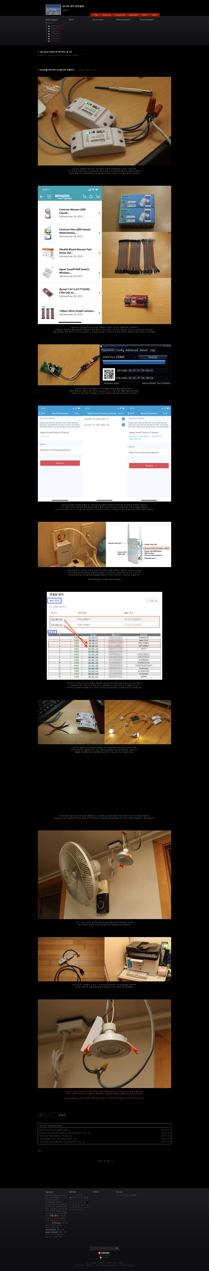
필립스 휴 (55, 1227)
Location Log (120, 15)
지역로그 (102, 1263)
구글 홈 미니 (55, 1220)
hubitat (59, 1211)
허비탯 (52, 1211)
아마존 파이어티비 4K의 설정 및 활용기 (53, 1130)
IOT (63, 1223)
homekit (48, 1236)
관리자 (115, 1263)
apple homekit (51, 1232)
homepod (54, 1208)
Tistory (132, 1265)
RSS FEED (105, 1257)
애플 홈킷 (54, 1215)
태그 (87, 1263)
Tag (96, 15)
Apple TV (62, 1195)
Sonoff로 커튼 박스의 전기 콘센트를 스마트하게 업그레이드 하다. (63, 1133)
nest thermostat (51, 1195)
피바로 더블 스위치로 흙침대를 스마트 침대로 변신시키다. (60, 1142)
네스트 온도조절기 (52, 1197)
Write (154, 15)
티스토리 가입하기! (104, 1255)
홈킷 (61, 1232)
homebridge (50, 1202)
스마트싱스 (56, 1222)
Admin (144, 15)
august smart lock (52, 1204)
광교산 (58, 1202)
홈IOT (62, 1218)
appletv (61, 1208)
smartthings (50, 1229)
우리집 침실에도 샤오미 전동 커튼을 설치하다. (56, 1139)
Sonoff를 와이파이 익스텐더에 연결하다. (64, 55)
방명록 (109, 1263)
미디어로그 (94, 1263)
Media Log (106, 15)
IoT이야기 (81, 70)
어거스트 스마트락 (55, 1206)
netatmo (48, 1199)
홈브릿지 (60, 1234)
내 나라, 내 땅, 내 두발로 (127, 1195)
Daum (117, 1265)
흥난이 (98, 1265)
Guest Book (133, 15)
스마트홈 (54, 1217)
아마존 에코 (57, 1236)
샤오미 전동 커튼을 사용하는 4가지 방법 (54, 1136)
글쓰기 (120, 1263)
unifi (47, 1220)
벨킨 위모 (60, 1229)
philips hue (58, 1213)
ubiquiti (53, 1234)
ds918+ (56, 1199)
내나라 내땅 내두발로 (73, 6)
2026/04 (79, 1195)
